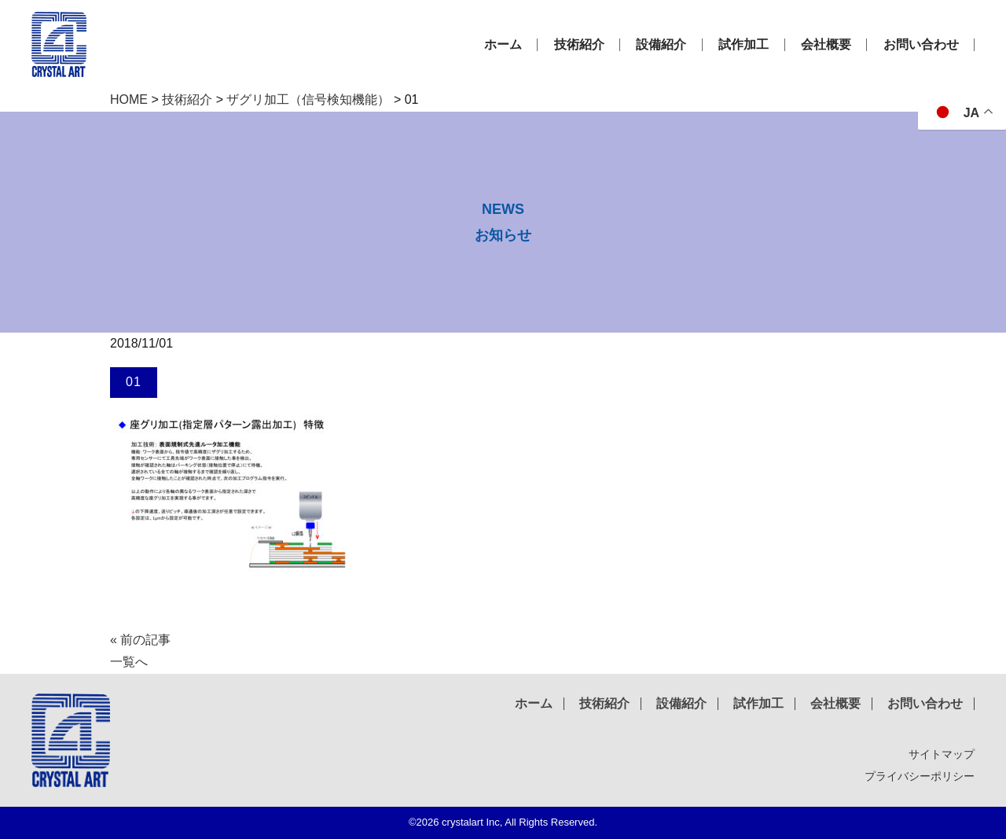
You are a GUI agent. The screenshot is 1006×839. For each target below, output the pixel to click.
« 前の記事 (140, 639)
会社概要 (828, 44)
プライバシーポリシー (920, 776)
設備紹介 (668, 44)
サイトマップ (942, 754)
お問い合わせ (922, 44)
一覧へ (129, 661)
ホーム (513, 44)
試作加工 (748, 44)
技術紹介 (587, 44)
